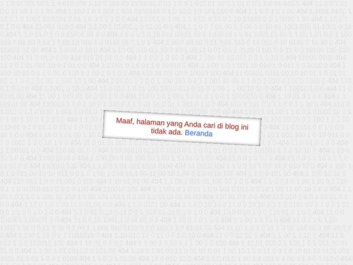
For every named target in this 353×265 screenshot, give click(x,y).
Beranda (199, 133)
